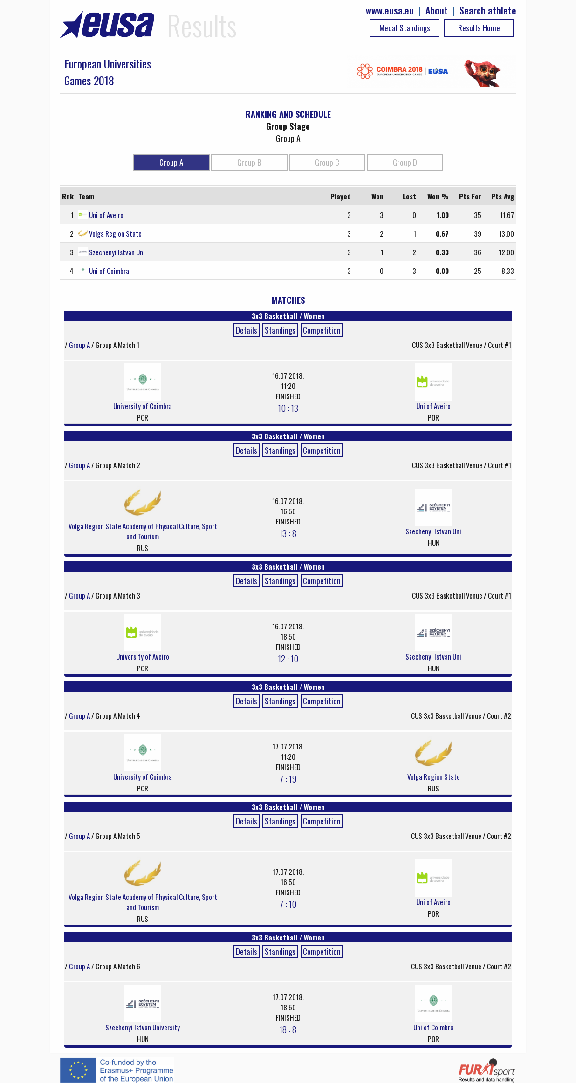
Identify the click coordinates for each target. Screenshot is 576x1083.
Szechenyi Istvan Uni (117, 252)
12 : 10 (288, 658)
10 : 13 (288, 407)
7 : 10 (288, 903)
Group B (249, 162)
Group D (405, 162)
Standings (280, 330)
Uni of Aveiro (106, 215)
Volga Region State (115, 233)
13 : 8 (288, 532)
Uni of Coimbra (109, 271)
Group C (327, 162)
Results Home (479, 28)
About (436, 10)
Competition (322, 330)
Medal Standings (404, 28)
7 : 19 (288, 778)
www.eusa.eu (390, 10)
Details (246, 330)
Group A (171, 162)
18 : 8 (288, 1028)
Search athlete (487, 10)
